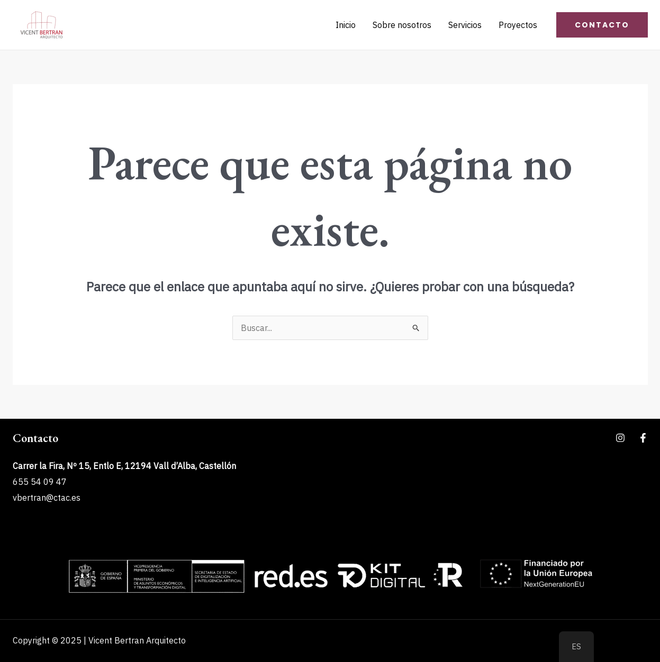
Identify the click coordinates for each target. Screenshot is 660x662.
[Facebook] (643, 438)
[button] (602, 25)
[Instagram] (620, 438)
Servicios (465, 25)
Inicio (346, 25)
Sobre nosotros (402, 25)
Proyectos (518, 25)
